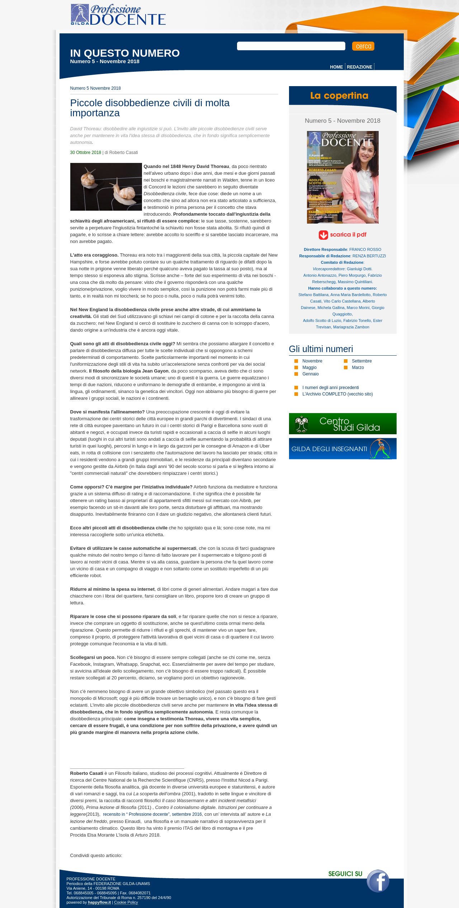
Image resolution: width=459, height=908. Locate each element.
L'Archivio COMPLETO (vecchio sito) (338, 394)
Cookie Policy (126, 902)
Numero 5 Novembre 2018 (95, 88)
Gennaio (311, 373)
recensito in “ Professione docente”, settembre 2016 (152, 814)
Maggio (310, 367)
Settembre (362, 361)
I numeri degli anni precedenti (331, 387)
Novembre (312, 361)
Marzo (358, 367)
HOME (336, 67)
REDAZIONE (360, 67)
